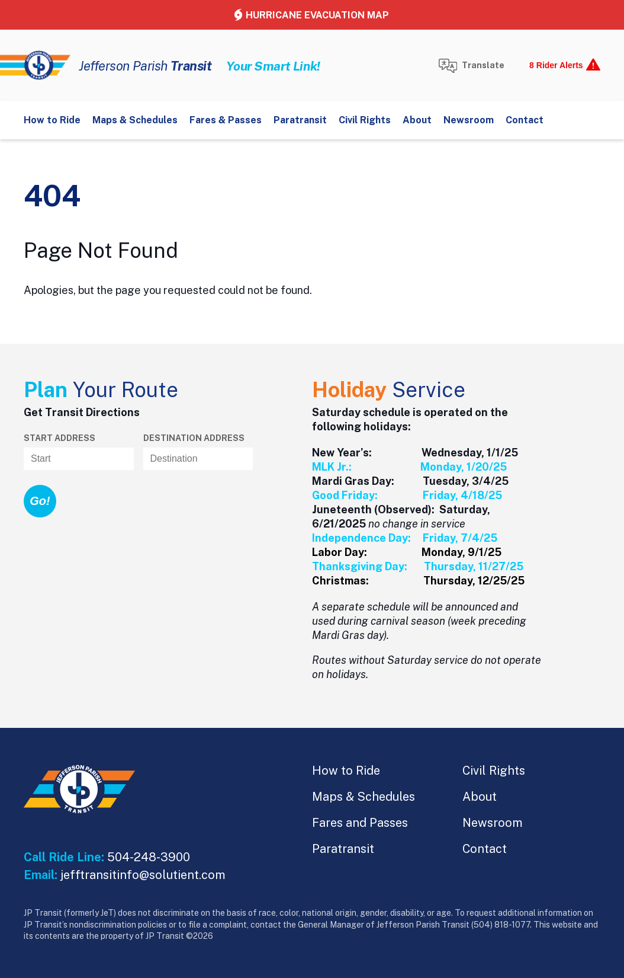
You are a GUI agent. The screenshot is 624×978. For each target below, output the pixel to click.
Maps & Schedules (135, 120)
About (417, 120)
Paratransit (300, 120)
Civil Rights (365, 120)
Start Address (59, 438)
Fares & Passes (225, 120)
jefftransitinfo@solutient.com (143, 875)
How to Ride (52, 120)
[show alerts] (561, 65)
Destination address (194, 438)
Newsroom (468, 120)
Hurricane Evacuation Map (317, 15)
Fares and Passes (360, 823)
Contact (524, 120)
